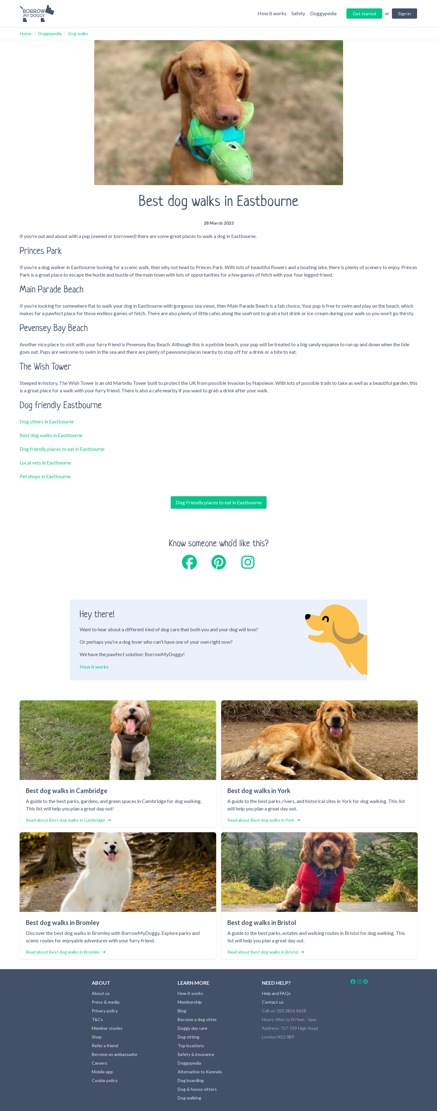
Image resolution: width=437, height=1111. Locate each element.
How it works (94, 667)
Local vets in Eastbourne (45, 462)
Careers (99, 1063)
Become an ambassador (114, 1054)
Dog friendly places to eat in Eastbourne (62, 449)
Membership (190, 1002)
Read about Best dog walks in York (263, 820)
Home (25, 33)
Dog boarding (191, 1080)
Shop (97, 1036)
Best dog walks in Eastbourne (51, 435)
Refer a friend (105, 1045)
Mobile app (102, 1071)
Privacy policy (105, 1010)
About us (101, 993)
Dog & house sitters (197, 1089)
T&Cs (97, 1019)
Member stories (107, 1028)
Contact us (273, 1002)
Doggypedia (50, 33)
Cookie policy (105, 1080)
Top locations (191, 1045)
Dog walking (189, 1097)
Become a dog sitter (197, 1019)
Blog (182, 1010)
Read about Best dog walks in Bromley (65, 952)
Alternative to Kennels (200, 1071)
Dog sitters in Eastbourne (47, 421)
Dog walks (78, 33)
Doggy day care (192, 1028)
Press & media (105, 1002)
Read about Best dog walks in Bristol (265, 952)
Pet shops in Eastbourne (45, 476)
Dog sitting (188, 1036)
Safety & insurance (196, 1054)
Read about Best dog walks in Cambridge (68, 820)
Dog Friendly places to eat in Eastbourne (219, 502)
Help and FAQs (276, 993)
